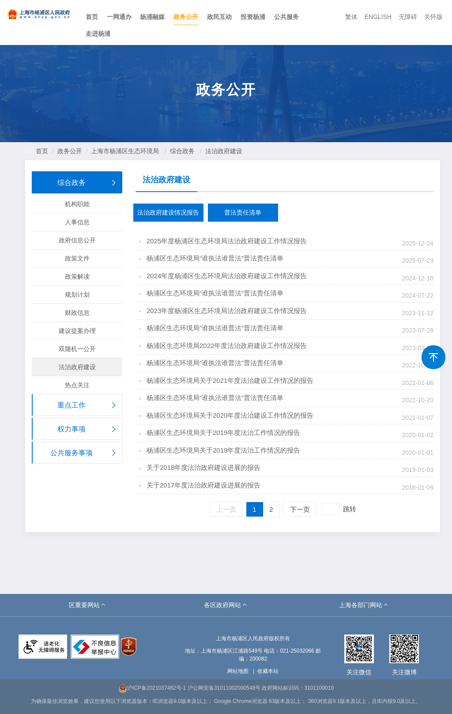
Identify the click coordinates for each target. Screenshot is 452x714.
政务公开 (185, 16)
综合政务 (182, 151)
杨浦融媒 (152, 16)
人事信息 (77, 222)
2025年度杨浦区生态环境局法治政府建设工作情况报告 (227, 241)
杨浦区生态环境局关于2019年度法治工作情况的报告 (223, 432)
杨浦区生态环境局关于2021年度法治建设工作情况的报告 (230, 380)
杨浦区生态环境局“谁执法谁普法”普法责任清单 (215, 258)
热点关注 (77, 385)
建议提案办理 (77, 330)
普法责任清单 (242, 212)
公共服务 (286, 16)
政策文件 (77, 258)
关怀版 (433, 16)
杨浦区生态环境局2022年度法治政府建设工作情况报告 (227, 345)
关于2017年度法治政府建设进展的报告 (203, 485)
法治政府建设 (223, 151)
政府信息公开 (77, 240)
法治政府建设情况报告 (168, 212)
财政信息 (77, 312)
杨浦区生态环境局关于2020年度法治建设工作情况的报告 (230, 415)
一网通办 (119, 16)
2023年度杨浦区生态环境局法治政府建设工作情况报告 (227, 310)
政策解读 (77, 276)
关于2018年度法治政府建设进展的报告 (203, 467)
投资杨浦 (253, 16)
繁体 (351, 16)
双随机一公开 (77, 348)
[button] (88, 604)
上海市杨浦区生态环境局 (125, 151)
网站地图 (238, 671)
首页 (92, 16)
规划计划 (77, 294)
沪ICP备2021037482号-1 (152, 688)
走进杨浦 (98, 33)
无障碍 (408, 16)
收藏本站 (268, 671)
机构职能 (77, 204)
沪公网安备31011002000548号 (224, 688)
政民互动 (219, 16)
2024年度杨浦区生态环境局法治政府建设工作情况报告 (227, 276)
